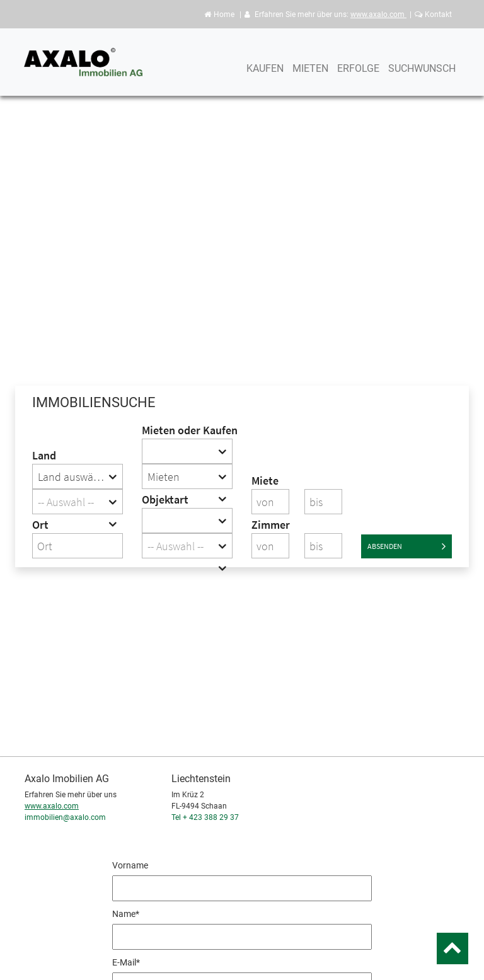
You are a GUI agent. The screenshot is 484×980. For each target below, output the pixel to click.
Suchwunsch (422, 74)
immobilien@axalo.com (65, 817)
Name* (125, 914)
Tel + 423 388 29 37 (205, 817)
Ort (40, 524)
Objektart (165, 499)
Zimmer (270, 524)
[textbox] (77, 502)
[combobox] (77, 476)
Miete (265, 480)
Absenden (406, 546)
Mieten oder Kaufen (187, 430)
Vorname (130, 865)
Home (219, 14)
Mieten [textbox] (163, 477)
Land (44, 455)
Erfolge (358, 74)
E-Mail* (126, 962)
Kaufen (265, 74)
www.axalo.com (378, 14)
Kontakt (433, 14)
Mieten (310, 74)
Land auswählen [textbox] (76, 477)
